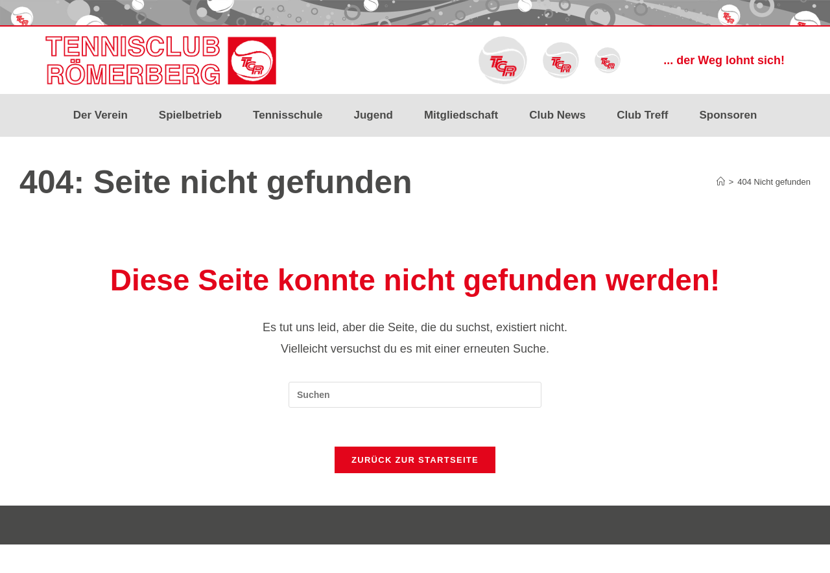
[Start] (721, 182)
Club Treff (642, 115)
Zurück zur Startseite (415, 460)
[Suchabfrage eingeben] (415, 395)
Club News (557, 115)
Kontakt (796, 558)
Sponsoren (728, 115)
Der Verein (100, 115)
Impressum (697, 558)
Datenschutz (750, 558)
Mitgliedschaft (461, 115)
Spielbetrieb (190, 115)
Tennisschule (287, 115)
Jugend (373, 115)
